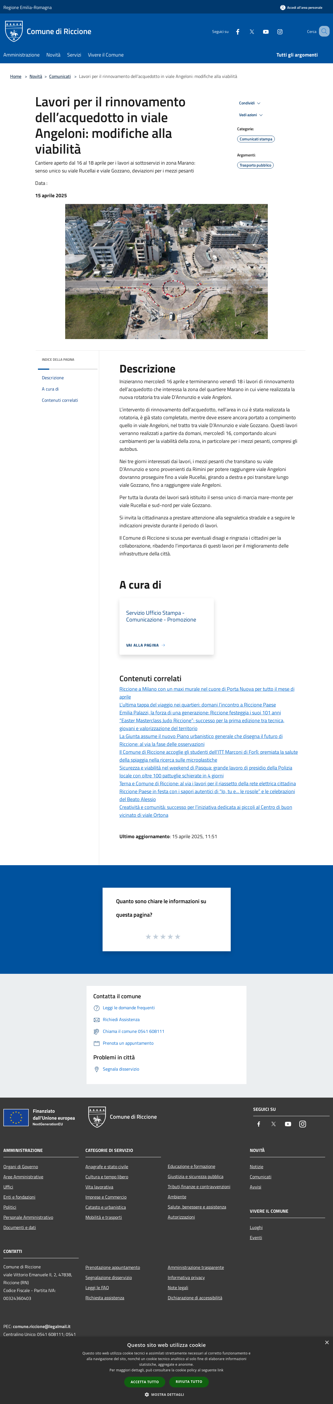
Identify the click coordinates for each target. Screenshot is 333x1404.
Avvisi (255, 1186)
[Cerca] (323, 31)
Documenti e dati (19, 1227)
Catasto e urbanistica (105, 1207)
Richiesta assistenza (104, 1297)
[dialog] (166, 1370)
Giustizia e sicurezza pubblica (195, 1176)
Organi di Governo (20, 1166)
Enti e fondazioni (19, 1197)
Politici (9, 1207)
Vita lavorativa (99, 1186)
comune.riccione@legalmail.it (42, 1326)
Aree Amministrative (23, 1176)
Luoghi (256, 1227)
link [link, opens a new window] (220, 1370)
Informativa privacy (186, 1277)
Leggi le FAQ (97, 1287)
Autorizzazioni (181, 1217)
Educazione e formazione (191, 1166)
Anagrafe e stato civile (106, 1166)
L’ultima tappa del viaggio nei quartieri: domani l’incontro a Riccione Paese (197, 704)
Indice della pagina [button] (58, 359)
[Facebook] (230, 31)
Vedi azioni (251, 115)
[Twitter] (244, 31)
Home (15, 76)
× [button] (327, 1343)
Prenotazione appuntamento (112, 1267)
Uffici (8, 1186)
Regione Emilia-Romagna (27, 7)
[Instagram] (272, 31)
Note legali (178, 1287)
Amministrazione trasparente (196, 1267)
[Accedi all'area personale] (301, 7)
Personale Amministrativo (28, 1217)
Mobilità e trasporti (103, 1217)
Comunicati (60, 76)
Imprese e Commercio (105, 1197)
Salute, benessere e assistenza (197, 1206)
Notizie (256, 1166)
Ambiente (177, 1196)
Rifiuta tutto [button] (189, 1381)
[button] (166, 1394)
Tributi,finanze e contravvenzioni (199, 1186)
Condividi (250, 103)
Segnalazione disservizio (108, 1277)
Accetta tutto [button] (145, 1382)
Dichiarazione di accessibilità (195, 1297)
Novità (36, 76)
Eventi (256, 1237)
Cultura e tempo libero (106, 1176)
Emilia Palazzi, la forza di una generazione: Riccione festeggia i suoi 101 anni (200, 712)
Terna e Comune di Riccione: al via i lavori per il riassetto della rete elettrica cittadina (207, 783)
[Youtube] (258, 31)
